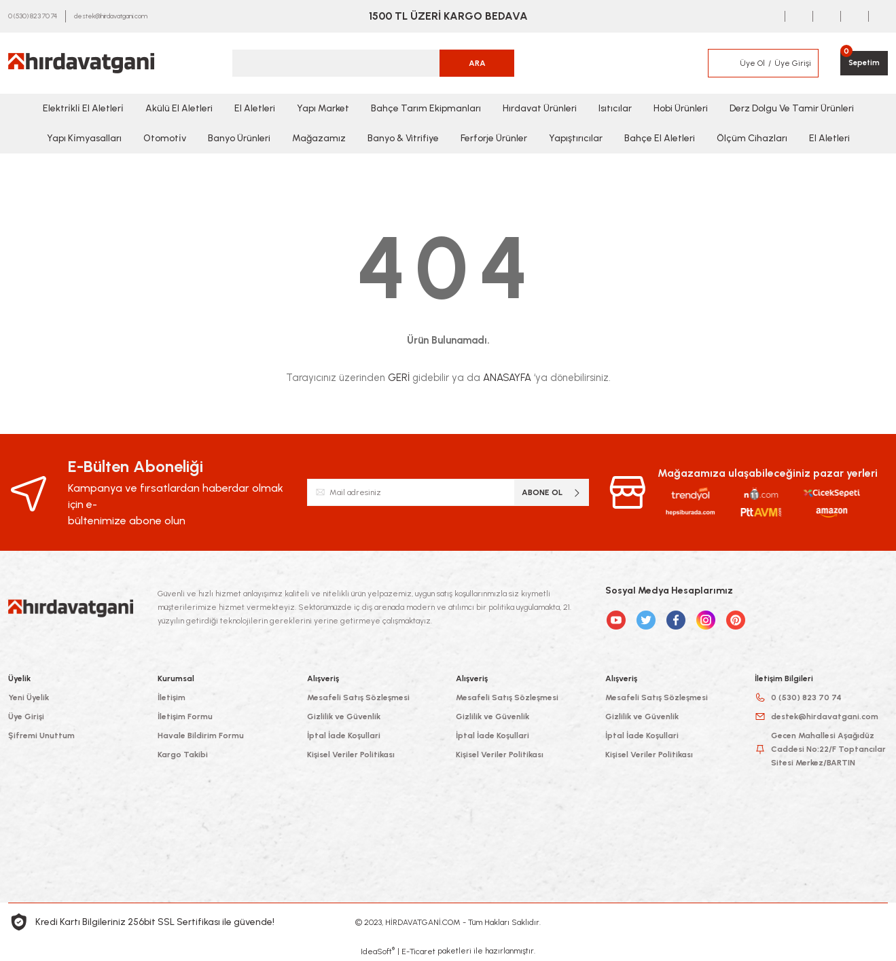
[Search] (373, 63)
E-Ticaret (418, 951)
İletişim (171, 697)
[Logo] (81, 63)
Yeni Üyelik (28, 697)
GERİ (399, 377)
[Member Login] (721, 63)
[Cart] (863, 63)
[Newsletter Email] (448, 492)
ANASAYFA (507, 377)
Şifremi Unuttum (41, 735)
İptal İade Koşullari (343, 735)
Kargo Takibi (183, 754)
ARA (477, 63)
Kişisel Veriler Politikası (351, 754)
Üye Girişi (26, 716)
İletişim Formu (185, 716)
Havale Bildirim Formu (201, 735)
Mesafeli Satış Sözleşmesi (358, 697)
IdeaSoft (378, 950)
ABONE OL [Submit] (552, 492)
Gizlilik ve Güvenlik (343, 716)
